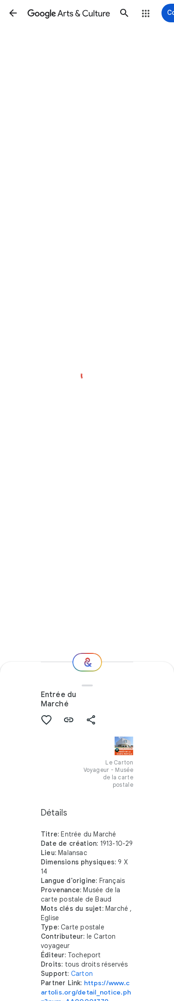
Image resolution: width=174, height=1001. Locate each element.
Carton (82, 973)
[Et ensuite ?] (87, 662)
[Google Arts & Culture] (68, 13)
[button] (13, 13)
